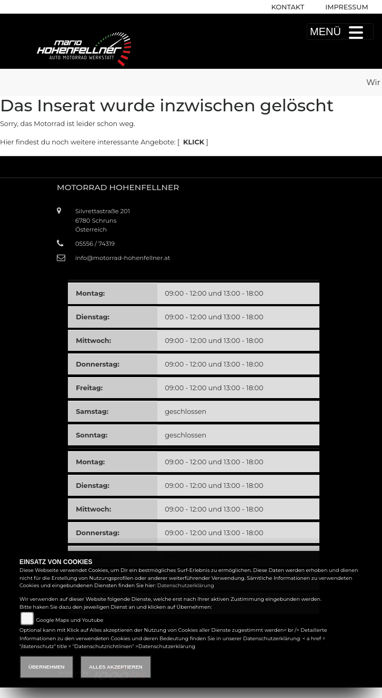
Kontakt (288, 7)
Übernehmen (46, 667)
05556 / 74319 (95, 243)
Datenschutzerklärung (185, 585)
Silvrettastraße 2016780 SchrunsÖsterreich (102, 220)
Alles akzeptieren (115, 667)
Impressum (346, 7)
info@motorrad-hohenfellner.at (122, 258)
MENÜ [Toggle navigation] (340, 31)
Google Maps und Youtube (69, 620)
